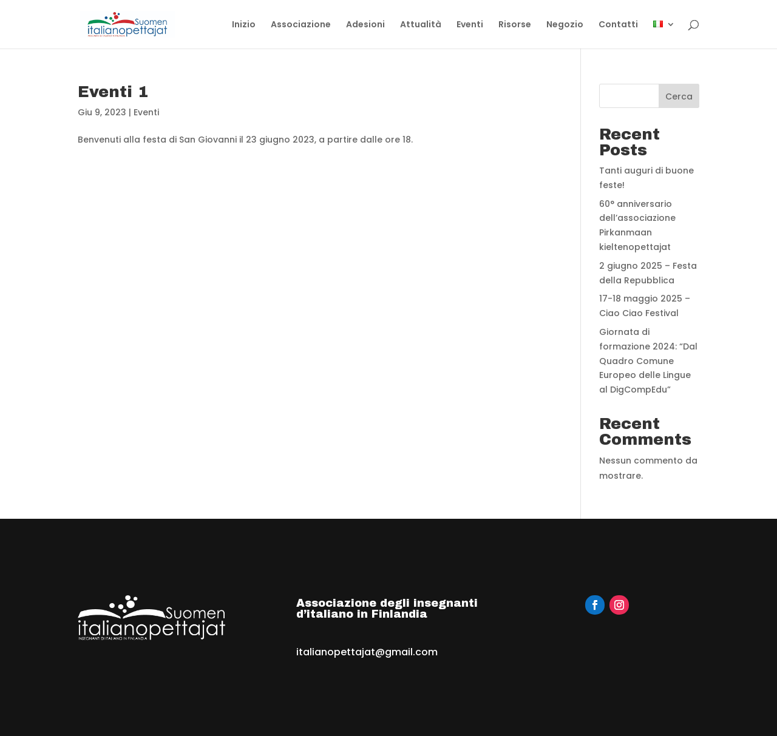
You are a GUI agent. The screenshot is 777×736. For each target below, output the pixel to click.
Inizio (244, 25)
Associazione (301, 25)
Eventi (469, 25)
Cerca (679, 96)
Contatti (618, 25)
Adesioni (365, 25)
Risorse (514, 25)
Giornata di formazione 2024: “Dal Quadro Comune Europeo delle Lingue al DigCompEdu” (648, 361)
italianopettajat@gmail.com (367, 652)
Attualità (420, 25)
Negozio (564, 25)
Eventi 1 (113, 91)
